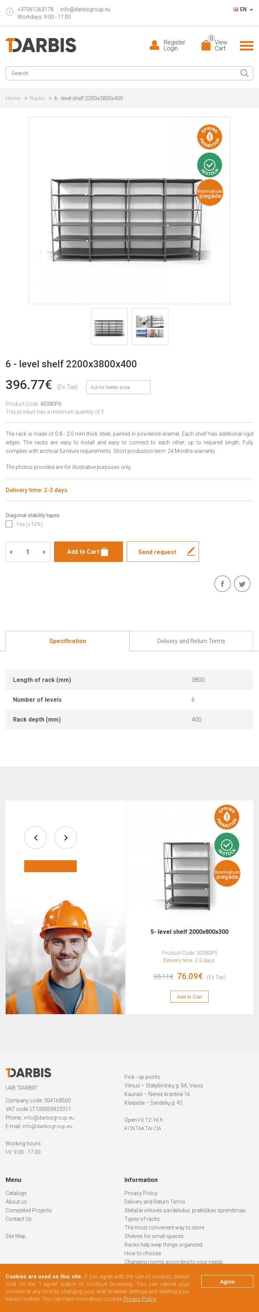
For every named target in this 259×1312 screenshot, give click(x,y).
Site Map (16, 1236)
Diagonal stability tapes (33, 515)
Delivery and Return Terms (154, 1202)
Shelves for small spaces (154, 1236)
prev (35, 837)
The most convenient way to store (164, 1228)
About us (16, 1202)
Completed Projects (29, 1210)
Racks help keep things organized (163, 1245)
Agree (227, 1282)
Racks (37, 98)
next (65, 837)
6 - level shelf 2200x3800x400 (88, 98)
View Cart (217, 46)
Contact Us (19, 1219)
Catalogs (16, 1193)
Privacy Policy (141, 1193)
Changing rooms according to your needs (173, 1262)
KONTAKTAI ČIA (142, 1129)
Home (13, 98)
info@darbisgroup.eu (85, 9)
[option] (189, 907)
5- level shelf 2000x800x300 (189, 931)
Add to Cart (189, 997)
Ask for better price (110, 387)
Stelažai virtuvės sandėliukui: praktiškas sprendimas (185, 1210)
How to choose (142, 1253)
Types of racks (142, 1219)
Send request (157, 552)
